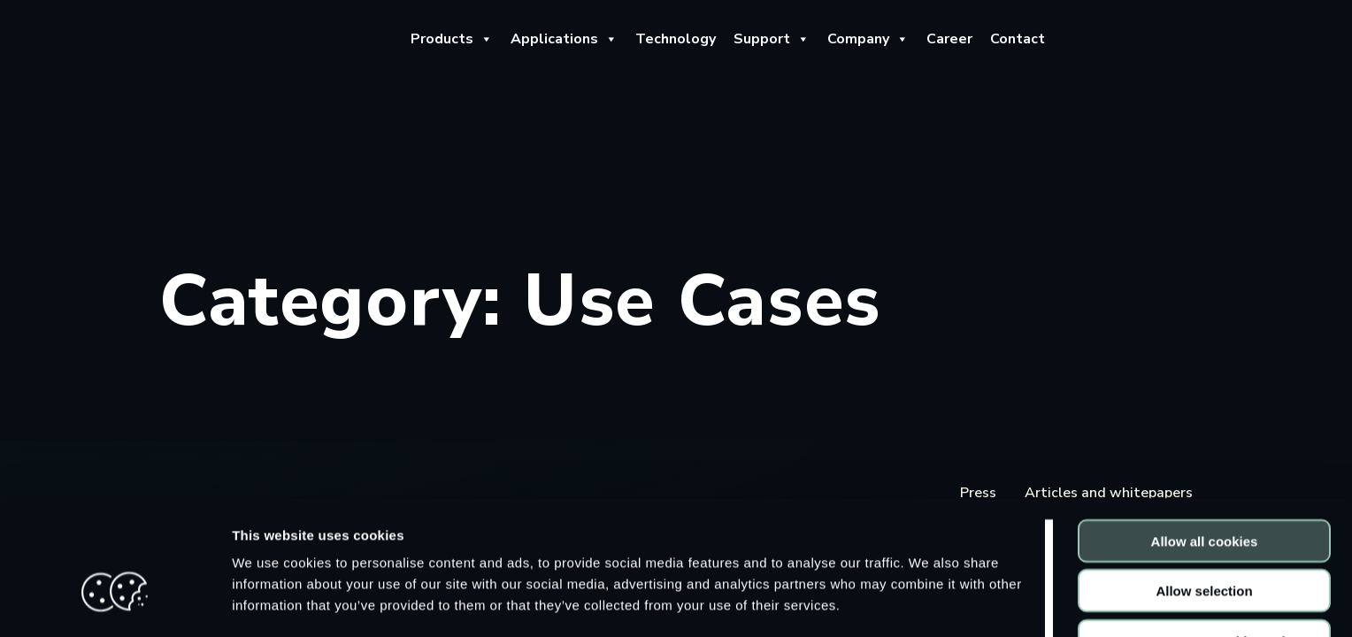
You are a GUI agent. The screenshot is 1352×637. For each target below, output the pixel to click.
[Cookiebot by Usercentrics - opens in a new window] (114, 602)
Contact (1017, 39)
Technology (675, 39)
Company (868, 39)
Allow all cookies (1204, 438)
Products (452, 39)
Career (949, 39)
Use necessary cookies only (1204, 538)
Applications (564, 39)
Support (772, 39)
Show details (928, 602)
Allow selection (1204, 488)
